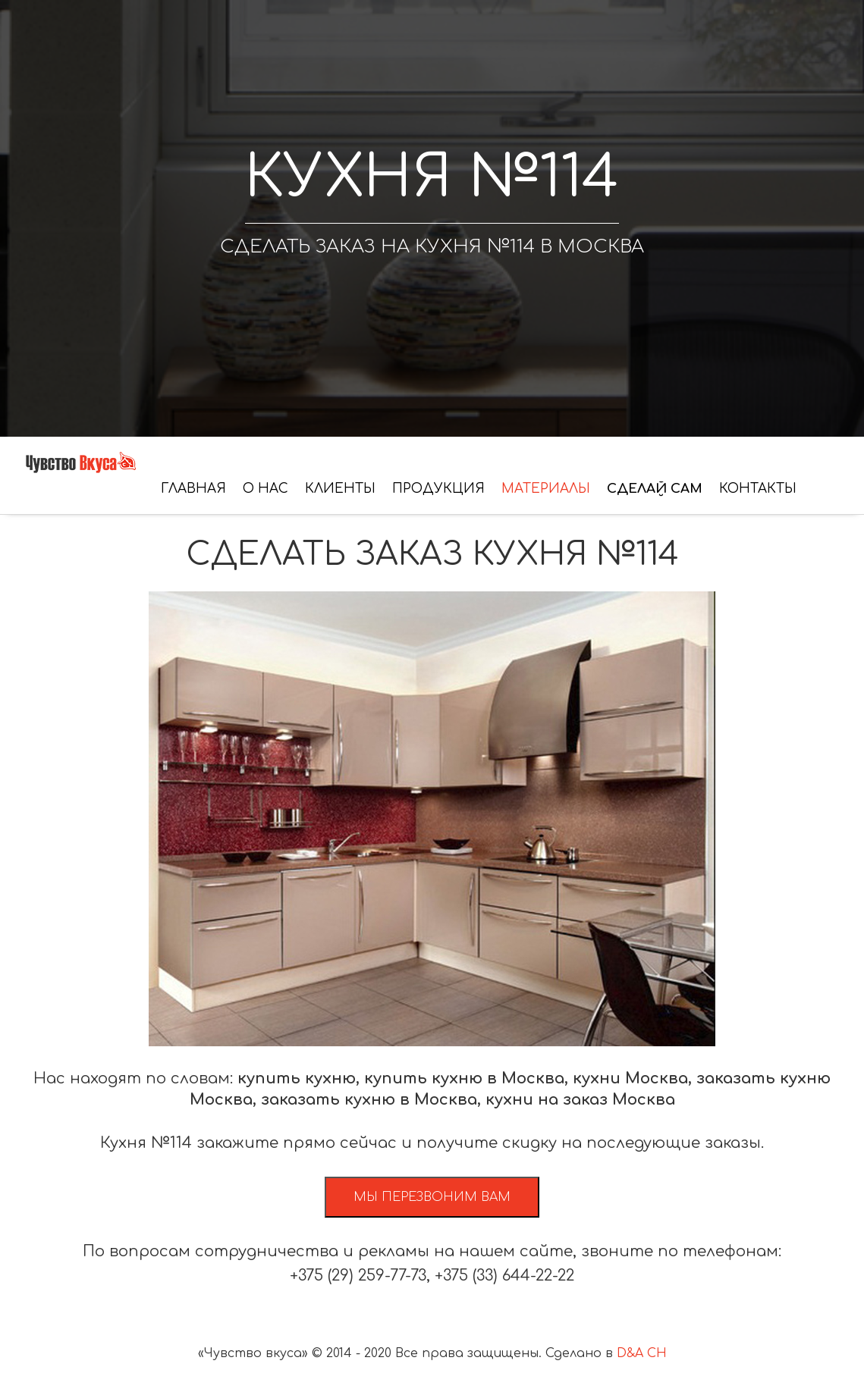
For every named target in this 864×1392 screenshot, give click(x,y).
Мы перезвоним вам (432, 1197)
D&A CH (642, 1353)
